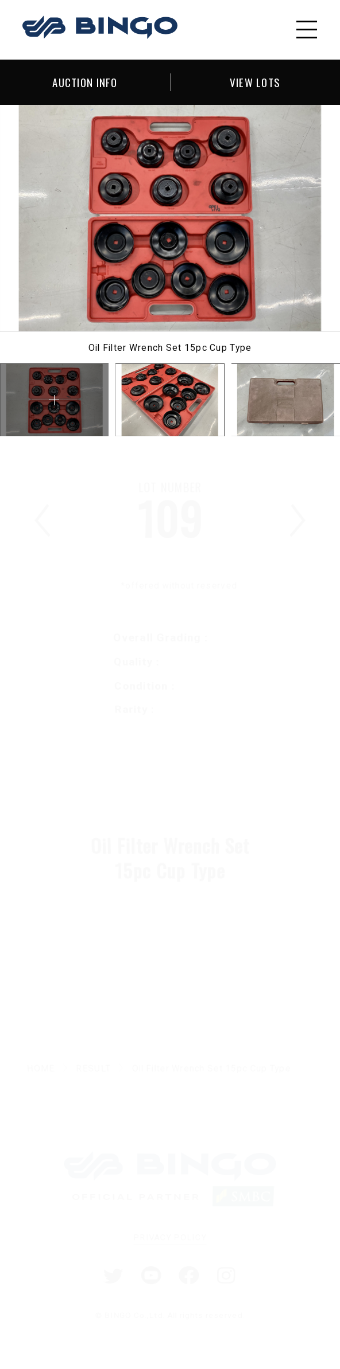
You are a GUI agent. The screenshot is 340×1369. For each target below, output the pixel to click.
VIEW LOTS (255, 82)
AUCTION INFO (84, 82)
